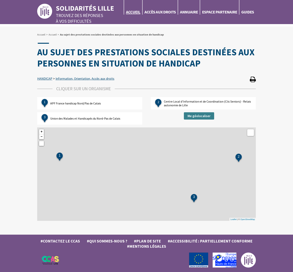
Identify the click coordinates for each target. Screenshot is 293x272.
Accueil (133, 12)
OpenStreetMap (247, 219)
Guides (247, 12)
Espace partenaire (219, 12)
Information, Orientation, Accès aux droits (84, 78)
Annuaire (189, 12)
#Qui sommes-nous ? (107, 241)
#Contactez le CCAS (60, 241)
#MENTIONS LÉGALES (146, 246)
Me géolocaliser (199, 116)
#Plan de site (147, 241)
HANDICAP (44, 78)
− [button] (42, 137)
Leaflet (233, 219)
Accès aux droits (160, 12)
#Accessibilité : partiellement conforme (210, 241)
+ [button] (42, 131)
